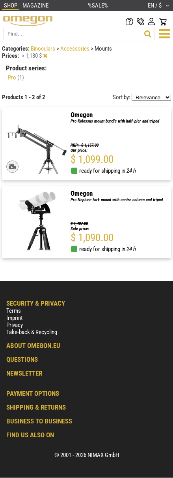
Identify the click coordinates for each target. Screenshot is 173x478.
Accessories (75, 48)
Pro (16, 77)
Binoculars (43, 48)
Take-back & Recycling (31, 332)
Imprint (14, 317)
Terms (13, 310)
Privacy (14, 325)
